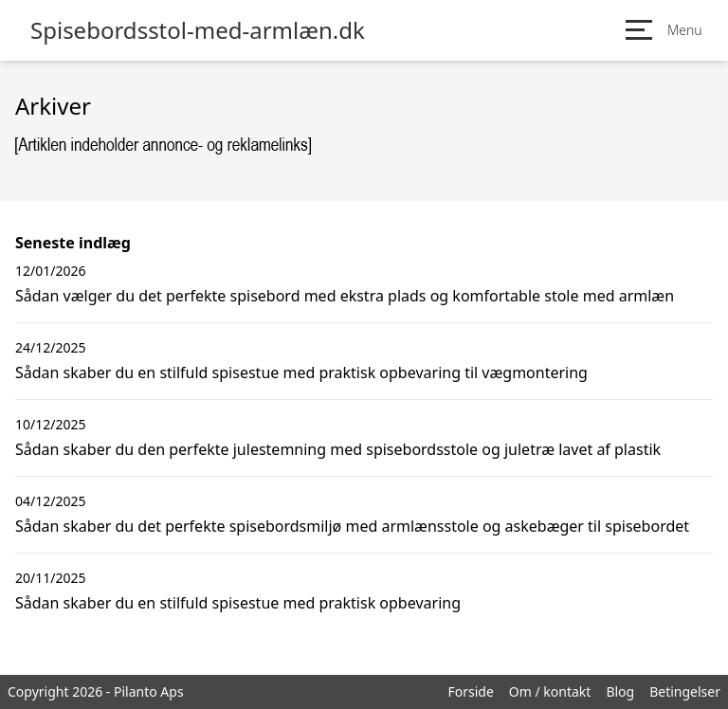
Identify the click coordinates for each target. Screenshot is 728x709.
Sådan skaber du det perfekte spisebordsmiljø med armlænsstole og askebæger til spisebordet (352, 526)
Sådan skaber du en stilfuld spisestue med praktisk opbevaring (238, 602)
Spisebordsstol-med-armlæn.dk (197, 30)
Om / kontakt (550, 691)
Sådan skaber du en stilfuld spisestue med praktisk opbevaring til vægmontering (301, 372)
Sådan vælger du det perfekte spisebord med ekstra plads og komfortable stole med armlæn (344, 295)
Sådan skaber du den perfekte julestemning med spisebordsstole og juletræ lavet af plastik (338, 449)
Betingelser (684, 691)
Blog (620, 691)
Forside (470, 691)
